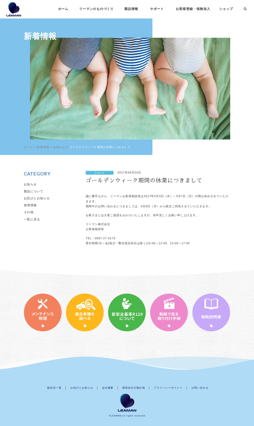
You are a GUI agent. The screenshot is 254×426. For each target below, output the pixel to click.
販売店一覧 (54, 387)
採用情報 (30, 205)
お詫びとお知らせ (37, 198)
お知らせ (100, 172)
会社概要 (108, 387)
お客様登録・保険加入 (193, 9)
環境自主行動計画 (133, 387)
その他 (29, 212)
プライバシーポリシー (168, 387)
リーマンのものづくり (96, 9)
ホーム (63, 9)
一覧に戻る (32, 219)
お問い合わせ (199, 387)
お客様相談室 (95, 229)
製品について (33, 191)
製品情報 (131, 9)
